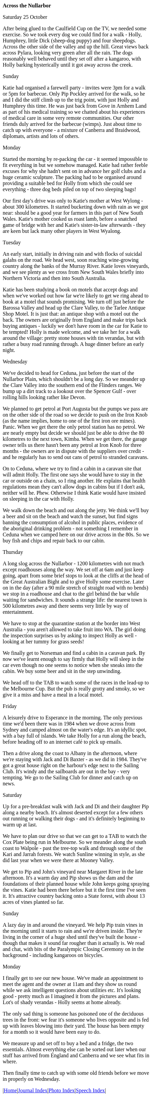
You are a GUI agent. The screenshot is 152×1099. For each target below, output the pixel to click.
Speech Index (90, 1090)
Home (10, 1090)
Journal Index (33, 1090)
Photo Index (61, 1090)
